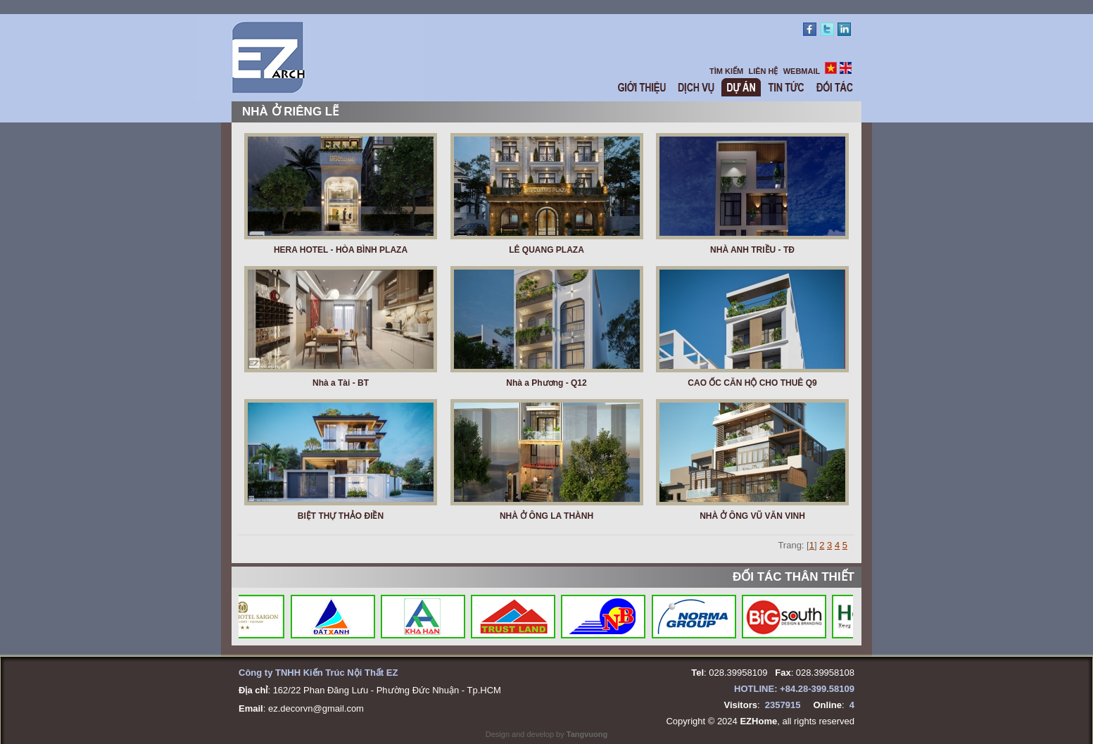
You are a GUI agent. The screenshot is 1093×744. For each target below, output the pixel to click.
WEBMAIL (802, 71)
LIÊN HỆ (763, 71)
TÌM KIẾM (726, 71)
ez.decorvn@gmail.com (316, 708)
